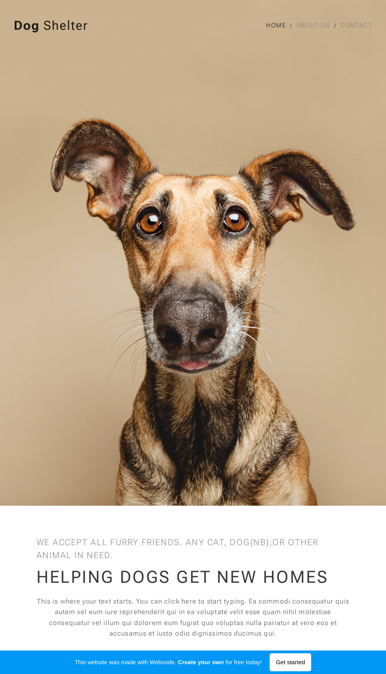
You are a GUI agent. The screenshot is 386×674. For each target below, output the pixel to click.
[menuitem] (280, 25)
